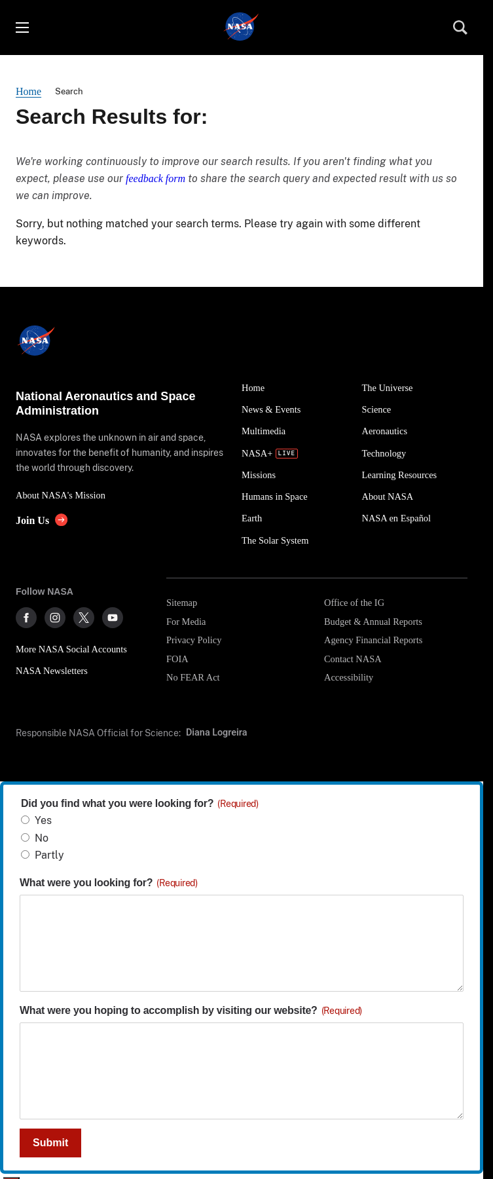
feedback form (155, 178)
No (41, 838)
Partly (49, 855)
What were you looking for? (109, 882)
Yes (43, 820)
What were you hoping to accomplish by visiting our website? (191, 1010)
